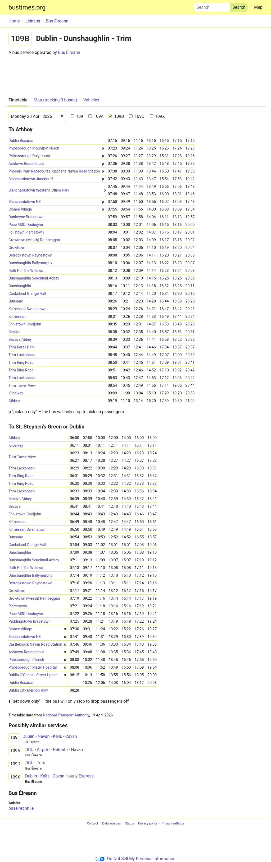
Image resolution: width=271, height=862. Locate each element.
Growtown (16, 247)
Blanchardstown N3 (56, 201)
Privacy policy (147, 824)
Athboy (14, 401)
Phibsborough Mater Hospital (37, 667)
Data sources (111, 824)
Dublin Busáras (20, 140)
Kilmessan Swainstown (27, 309)
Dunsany (15, 301)
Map (258, 7)
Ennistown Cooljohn (24, 324)
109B (116, 116)
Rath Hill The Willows (25, 270)
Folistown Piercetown (26, 232)
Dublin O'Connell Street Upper (37, 675)
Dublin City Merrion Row (28, 690)
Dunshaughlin (19, 286)
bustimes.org (27, 7)
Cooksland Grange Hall (27, 293)
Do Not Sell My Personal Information (135, 858)
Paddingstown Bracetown (29, 621)
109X (157, 116)
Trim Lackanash (21, 355)
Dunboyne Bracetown (25, 217)
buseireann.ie (21, 808)
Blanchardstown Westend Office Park (57, 190)
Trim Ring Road (21, 362)
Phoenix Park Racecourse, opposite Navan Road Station (56, 171)
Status (129, 824)
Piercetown (17, 606)
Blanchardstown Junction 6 (56, 179)
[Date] (36, 116)
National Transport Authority (66, 715)
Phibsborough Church (37, 660)
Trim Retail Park (21, 347)
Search (212, 6)
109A (95, 116)
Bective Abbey (20, 339)
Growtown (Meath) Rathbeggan (34, 240)
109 (77, 116)
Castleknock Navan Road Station (37, 644)
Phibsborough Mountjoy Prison (56, 148)
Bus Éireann (69, 52)
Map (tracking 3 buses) (55, 99)
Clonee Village (56, 209)
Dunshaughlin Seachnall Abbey (33, 278)
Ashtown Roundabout (56, 163)
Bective (14, 332)
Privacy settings (173, 824)
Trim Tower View (22, 385)
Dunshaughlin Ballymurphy (30, 263)
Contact (92, 824)
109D (136, 116)
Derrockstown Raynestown (30, 255)
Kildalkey (15, 393)
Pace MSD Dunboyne (25, 224)
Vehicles (91, 99)
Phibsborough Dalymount (56, 156)
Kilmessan (17, 316)
